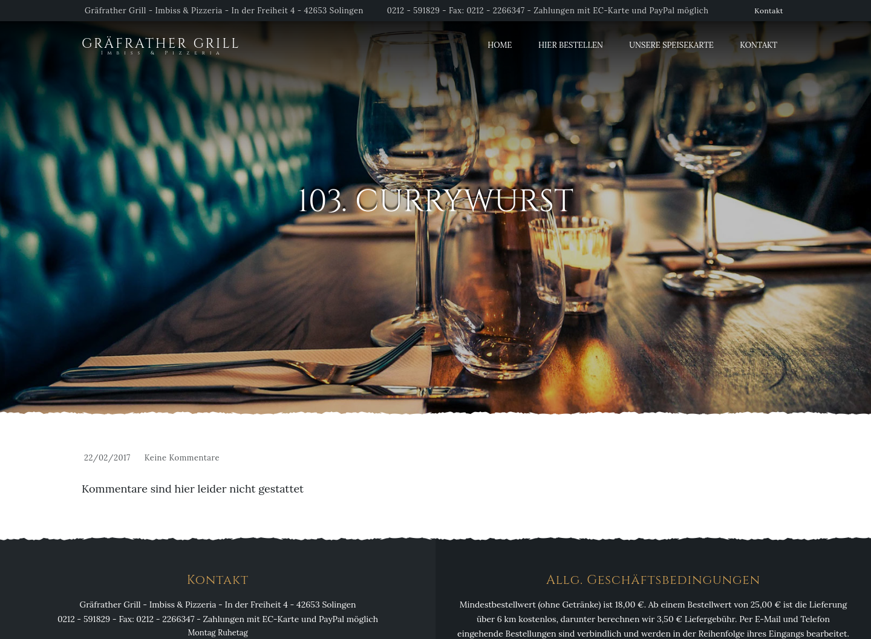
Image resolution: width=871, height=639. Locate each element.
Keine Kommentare (182, 458)
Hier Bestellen (570, 45)
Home (500, 45)
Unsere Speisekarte (671, 45)
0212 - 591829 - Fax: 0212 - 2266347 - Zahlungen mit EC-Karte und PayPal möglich (548, 10)
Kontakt (768, 10)
